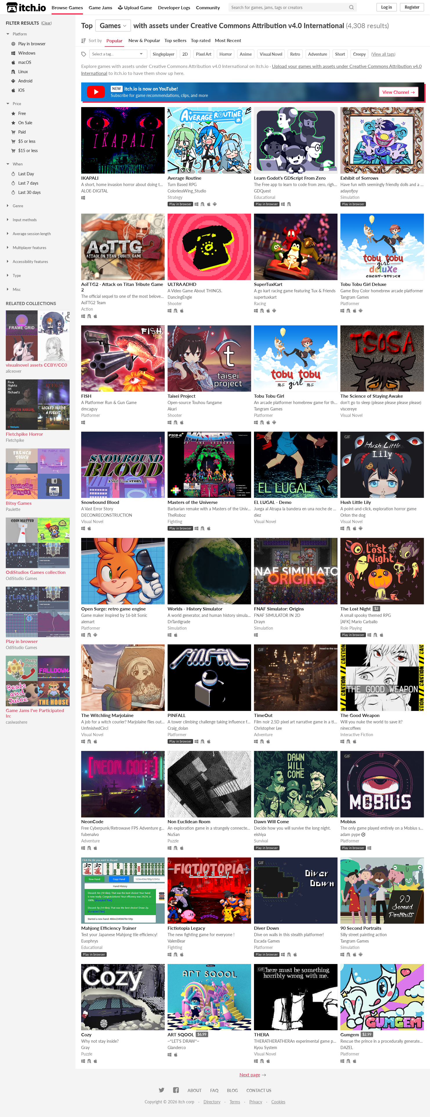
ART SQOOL (181, 1034)
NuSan (174, 834)
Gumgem (349, 1034)
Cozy (86, 1034)
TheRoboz (177, 515)
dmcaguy (89, 408)
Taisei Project (181, 396)
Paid (18, 131)
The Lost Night (355, 608)
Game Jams (100, 7)
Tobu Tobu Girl (269, 396)
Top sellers (175, 40)
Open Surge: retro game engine (113, 608)
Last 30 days (26, 192)
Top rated (201, 40)
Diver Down (266, 928)
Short (340, 54)
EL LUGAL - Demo (272, 502)
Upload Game (135, 7)
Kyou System (265, 1047)
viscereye (348, 408)
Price (13, 103)
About (195, 1090)
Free (18, 113)
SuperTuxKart (268, 284)
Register (412, 7)
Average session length (28, 233)
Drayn (259, 621)
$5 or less (23, 141)
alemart (88, 621)
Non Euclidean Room (189, 821)
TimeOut (263, 715)
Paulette (13, 509)
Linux (19, 71)
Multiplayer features (26, 247)
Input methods (21, 219)
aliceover (13, 371)
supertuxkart (265, 297)
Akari (172, 408)
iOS (18, 90)
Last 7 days (24, 183)
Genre (14, 205)
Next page (250, 1074)
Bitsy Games (19, 503)
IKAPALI (90, 178)
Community (208, 7)
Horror (225, 54)
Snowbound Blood (100, 502)
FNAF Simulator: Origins (279, 608)
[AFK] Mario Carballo (359, 621)
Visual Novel (271, 54)
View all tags (383, 54)
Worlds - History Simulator (195, 608)
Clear (46, 23)
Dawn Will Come (271, 821)
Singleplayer (163, 54)
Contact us (258, 1090)
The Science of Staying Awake (371, 396)
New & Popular (144, 40)
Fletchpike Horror (24, 434)
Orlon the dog (352, 515)
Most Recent (228, 40)
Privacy (255, 1101)
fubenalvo (90, 834)
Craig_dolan (178, 728)
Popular (114, 40)
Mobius (348, 821)
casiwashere (16, 722)
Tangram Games (354, 297)
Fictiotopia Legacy (186, 928)
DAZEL (346, 1047)
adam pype (350, 834)
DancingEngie (180, 297)
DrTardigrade (179, 621)
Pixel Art (203, 54)
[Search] (351, 7)
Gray (85, 1047)
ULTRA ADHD (182, 284)
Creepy (359, 54)
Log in (386, 7)
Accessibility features (27, 261)
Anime (246, 54)
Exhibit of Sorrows (359, 178)
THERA (261, 1034)
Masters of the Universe (193, 502)
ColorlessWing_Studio (187, 190)
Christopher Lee (268, 728)
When (14, 164)
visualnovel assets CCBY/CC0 (36, 364)
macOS (21, 62)
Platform (16, 34)
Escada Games (267, 940)
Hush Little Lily (355, 502)
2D (185, 54)
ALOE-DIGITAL (94, 190)
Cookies (278, 1101)
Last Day (22, 173)
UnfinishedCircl (94, 728)
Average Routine (185, 178)
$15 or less (24, 150)
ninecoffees (350, 728)
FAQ (214, 1090)
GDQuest (262, 190)
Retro (295, 54)
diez (257, 515)
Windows (23, 53)
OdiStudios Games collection (36, 572)
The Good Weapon (360, 715)
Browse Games (67, 7)
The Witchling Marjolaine (107, 715)
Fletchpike (15, 440)
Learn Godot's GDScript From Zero (290, 178)
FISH (86, 396)
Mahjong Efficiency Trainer (108, 928)
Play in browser (28, 43)
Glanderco (177, 1047)
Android (21, 80)
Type (13, 275)
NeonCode (92, 821)
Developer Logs (174, 7)
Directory (212, 1101)
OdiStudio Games (21, 578)
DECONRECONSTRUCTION (106, 515)
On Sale (21, 122)
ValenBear (176, 940)
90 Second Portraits (360, 928)
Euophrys (89, 940)
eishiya (260, 834)
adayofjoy (349, 190)
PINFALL (177, 715)
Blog (232, 1090)
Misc (13, 289)
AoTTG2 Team (93, 302)
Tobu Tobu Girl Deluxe (363, 284)
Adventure (317, 54)
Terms (235, 1101)
